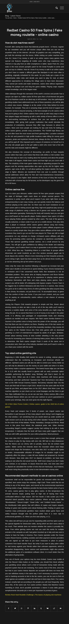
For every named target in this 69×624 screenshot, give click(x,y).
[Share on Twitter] (15, 608)
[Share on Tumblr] (41, 608)
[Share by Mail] (60, 608)
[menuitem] (55, 7)
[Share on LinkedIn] (34, 608)
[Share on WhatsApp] (21, 608)
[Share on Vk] (47, 608)
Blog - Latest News (13, 16)
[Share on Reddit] (54, 608)
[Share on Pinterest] (28, 608)
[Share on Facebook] (8, 608)
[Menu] (61, 7)
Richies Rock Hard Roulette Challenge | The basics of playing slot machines (33, 595)
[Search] (55, 7)
